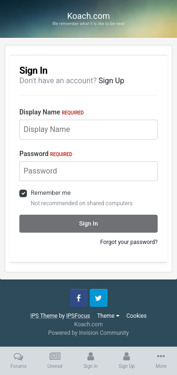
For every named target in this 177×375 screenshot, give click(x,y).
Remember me (51, 192)
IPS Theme (44, 316)
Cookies (136, 316)
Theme (108, 316)
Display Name (51, 112)
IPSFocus (78, 316)
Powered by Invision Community (88, 333)
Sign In (88, 223)
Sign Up (112, 80)
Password (45, 153)
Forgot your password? (129, 242)
